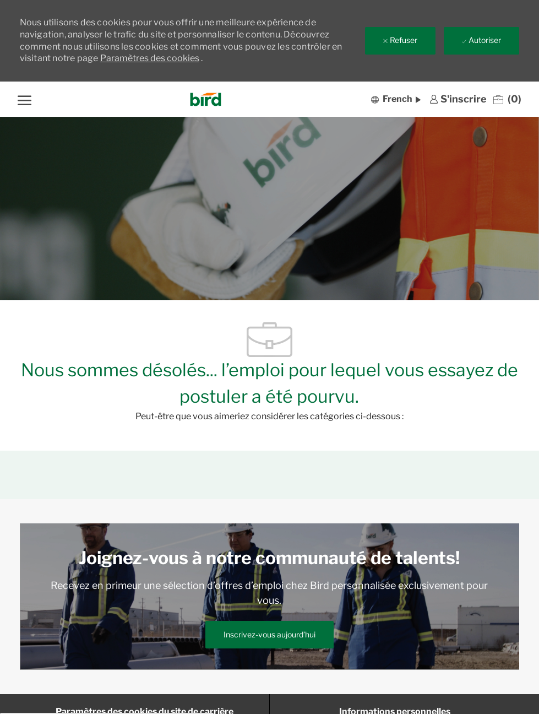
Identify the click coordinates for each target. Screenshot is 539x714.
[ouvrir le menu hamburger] (24, 98)
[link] (458, 99)
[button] (396, 99)
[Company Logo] (205, 99)
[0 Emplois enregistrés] (507, 99)
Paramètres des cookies (149, 58)
